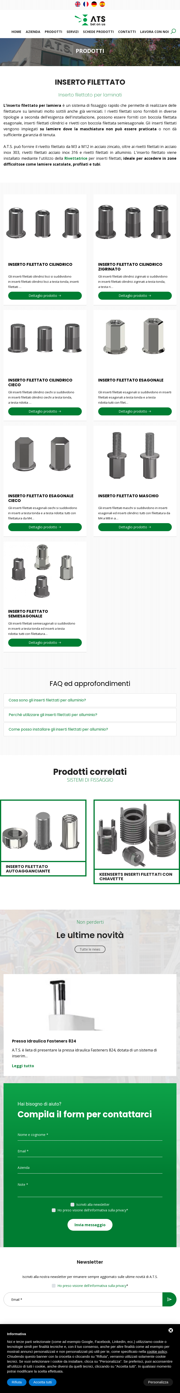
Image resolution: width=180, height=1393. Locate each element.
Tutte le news (90, 949)
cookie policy (157, 1351)
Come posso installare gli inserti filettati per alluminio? (58, 729)
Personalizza (22, 1382)
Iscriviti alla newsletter (92, 1204)
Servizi (73, 31)
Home (16, 31)
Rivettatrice (75, 158)
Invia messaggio (90, 1223)
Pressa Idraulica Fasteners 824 (44, 1041)
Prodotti (53, 31)
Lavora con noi (154, 31)
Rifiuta (133, 1382)
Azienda (33, 31)
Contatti (127, 31)
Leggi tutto (23, 1065)
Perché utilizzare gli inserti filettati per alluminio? (53, 714)
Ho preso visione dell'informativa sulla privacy (91, 1210)
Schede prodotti (98, 31)
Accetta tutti (159, 1382)
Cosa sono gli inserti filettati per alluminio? (47, 700)
